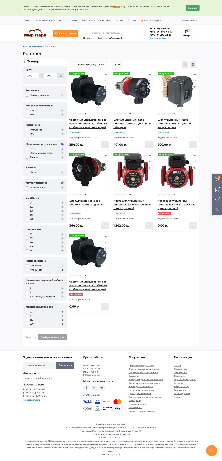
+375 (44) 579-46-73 (161, 31)
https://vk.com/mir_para (101, 387)
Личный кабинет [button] (189, 20)
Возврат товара (181, 386)
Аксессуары (135, 400)
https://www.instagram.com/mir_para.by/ (94, 387)
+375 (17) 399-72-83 (160, 34)
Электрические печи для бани (144, 369)
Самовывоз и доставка (50, 20)
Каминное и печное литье (141, 390)
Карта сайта (180, 390)
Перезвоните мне (31, 400)
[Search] (86, 33)
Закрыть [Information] (192, 8)
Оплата (73, 20)
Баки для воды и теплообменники (146, 379)
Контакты (105, 20)
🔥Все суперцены (151, 20)
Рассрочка (88, 20)
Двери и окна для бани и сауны (144, 383)
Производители (182, 393)
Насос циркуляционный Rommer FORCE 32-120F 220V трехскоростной (176, 204)
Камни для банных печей (141, 386)
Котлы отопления (137, 404)
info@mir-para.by (92, 395)
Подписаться (65, 365)
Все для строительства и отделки (145, 397)
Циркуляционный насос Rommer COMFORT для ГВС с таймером (132, 123)
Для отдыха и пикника (140, 393)
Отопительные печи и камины (143, 372)
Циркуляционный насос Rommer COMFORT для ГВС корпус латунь (175, 123)
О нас (28, 20)
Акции (119, 20)
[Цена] (33, 75)
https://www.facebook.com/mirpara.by (86, 387)
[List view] (185, 64)
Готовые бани (135, 407)
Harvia (116, 6)
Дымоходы (134, 376)
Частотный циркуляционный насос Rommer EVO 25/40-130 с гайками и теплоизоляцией (88, 123)
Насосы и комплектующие (142, 411)
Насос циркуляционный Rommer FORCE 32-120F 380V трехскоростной (132, 204)
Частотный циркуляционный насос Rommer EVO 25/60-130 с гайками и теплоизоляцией (88, 285)
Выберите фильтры (52, 337)
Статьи (132, 20)
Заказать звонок (158, 38)
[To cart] (105, 144)
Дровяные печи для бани (141, 365)
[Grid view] (193, 64)
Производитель (36, 46)
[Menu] (65, 33)
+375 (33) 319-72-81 (160, 28)
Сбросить (30, 337)
